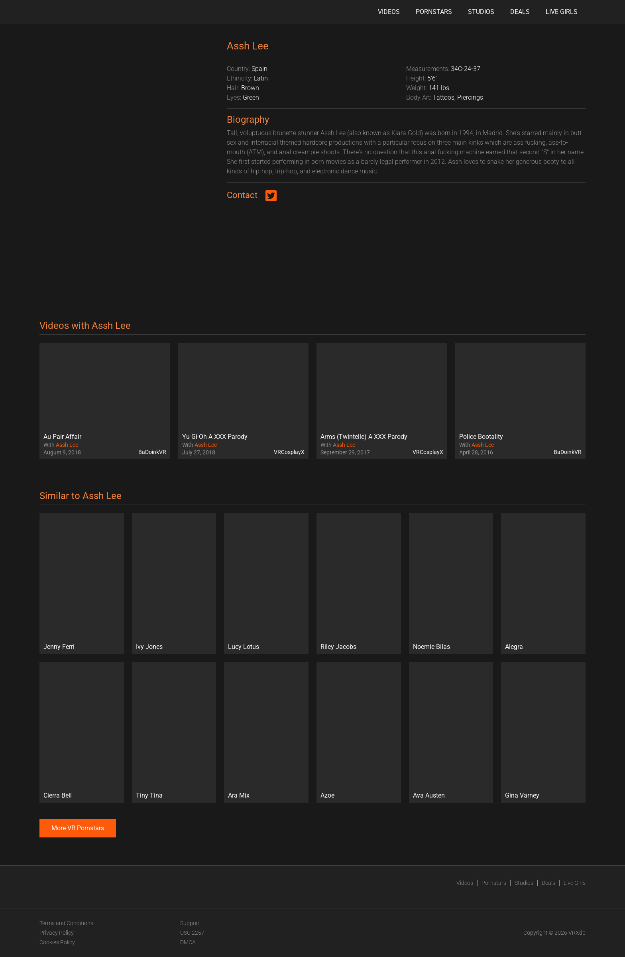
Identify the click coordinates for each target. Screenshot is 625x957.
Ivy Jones (149, 646)
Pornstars (434, 12)
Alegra (514, 646)
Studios (481, 12)
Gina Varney (522, 795)
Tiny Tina (149, 795)
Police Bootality (481, 436)
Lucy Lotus (243, 646)
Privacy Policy (56, 932)
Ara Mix (239, 795)
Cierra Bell (57, 795)
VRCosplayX (289, 452)
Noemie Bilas (431, 646)
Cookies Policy (57, 942)
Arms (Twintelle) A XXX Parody (363, 436)
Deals (520, 12)
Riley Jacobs (338, 646)
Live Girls (562, 12)
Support (190, 923)
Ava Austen (429, 795)
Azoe (327, 795)
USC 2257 (192, 932)
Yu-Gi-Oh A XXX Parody (215, 436)
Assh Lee (67, 445)
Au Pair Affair (62, 436)
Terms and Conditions (66, 923)
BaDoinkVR (152, 452)
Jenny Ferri (59, 646)
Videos (389, 12)
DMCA (188, 942)
